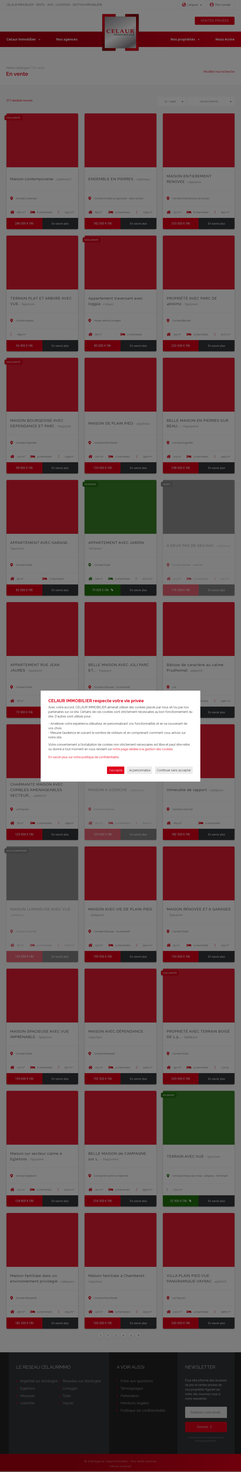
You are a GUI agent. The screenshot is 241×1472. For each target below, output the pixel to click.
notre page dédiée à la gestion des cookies (143, 749)
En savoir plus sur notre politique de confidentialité (83, 757)
